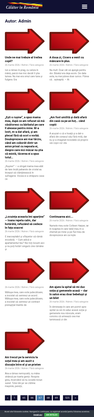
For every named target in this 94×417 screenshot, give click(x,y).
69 (56, 397)
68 (48, 397)
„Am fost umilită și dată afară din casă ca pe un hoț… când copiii (68, 121)
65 (24, 397)
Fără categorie (37, 65)
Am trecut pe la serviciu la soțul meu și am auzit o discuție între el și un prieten (23, 361)
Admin (25, 65)
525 (67, 397)
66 (32, 397)
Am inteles (51, 415)
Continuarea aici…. (61, 216)
